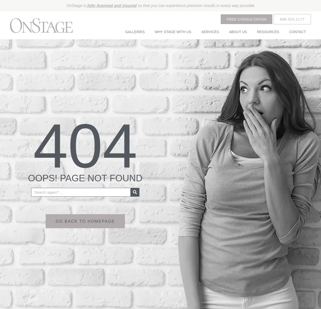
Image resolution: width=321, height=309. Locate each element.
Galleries (135, 32)
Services (210, 32)
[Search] (134, 192)
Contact (297, 32)
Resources (268, 32)
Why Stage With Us (173, 32)
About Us (238, 32)
